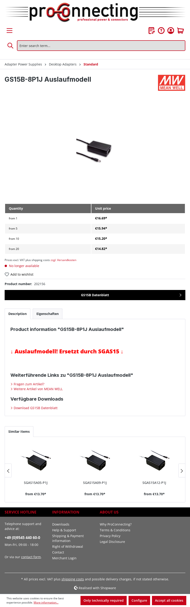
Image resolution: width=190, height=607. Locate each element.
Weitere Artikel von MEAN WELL (38, 389)
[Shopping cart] (180, 30)
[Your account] (171, 30)
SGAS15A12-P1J (154, 482)
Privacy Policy (110, 536)
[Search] (10, 45)
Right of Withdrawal (67, 546)
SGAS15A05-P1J (36, 482)
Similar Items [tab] (19, 431)
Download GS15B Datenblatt (35, 408)
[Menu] (9, 30)
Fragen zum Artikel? (28, 384)
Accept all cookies (169, 600)
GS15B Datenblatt (95, 295)
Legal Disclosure (112, 541)
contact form (31, 557)
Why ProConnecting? (116, 524)
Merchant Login (64, 558)
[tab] (17, 313)
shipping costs (72, 579)
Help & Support (64, 530)
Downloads (60, 524)
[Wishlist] (152, 30)
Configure (139, 600)
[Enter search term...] (101, 45)
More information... (46, 602)
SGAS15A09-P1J (95, 482)
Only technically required (104, 600)
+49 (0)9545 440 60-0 (22, 537)
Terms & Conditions (115, 530)
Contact (58, 552)
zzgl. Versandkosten (63, 260)
